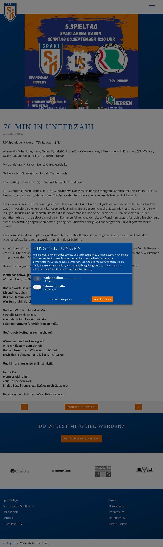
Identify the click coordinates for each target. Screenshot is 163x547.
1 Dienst (48, 281)
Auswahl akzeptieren (61, 299)
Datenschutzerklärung (80, 269)
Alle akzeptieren (102, 299)
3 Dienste (49, 289)
